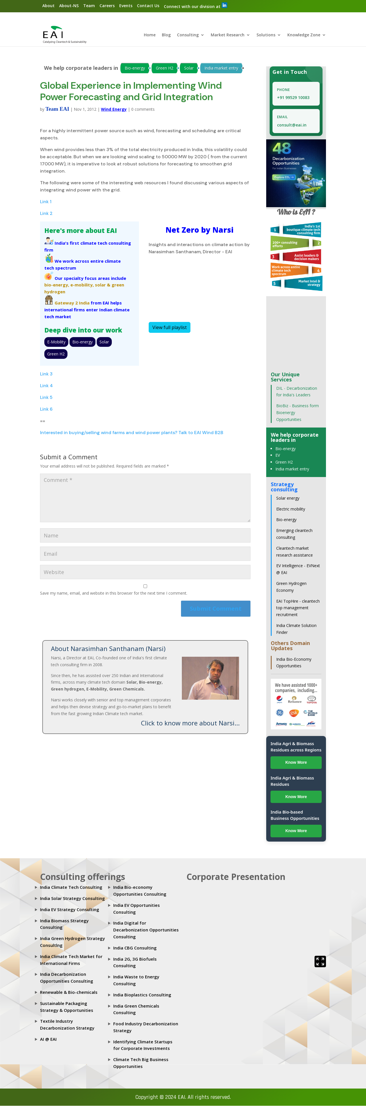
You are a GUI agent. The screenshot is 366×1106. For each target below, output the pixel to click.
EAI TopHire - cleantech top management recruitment (298, 608)
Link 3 (46, 374)
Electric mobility (290, 509)
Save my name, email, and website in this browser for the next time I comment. (113, 593)
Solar (189, 68)
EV (277, 455)
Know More (296, 762)
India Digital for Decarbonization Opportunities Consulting (146, 930)
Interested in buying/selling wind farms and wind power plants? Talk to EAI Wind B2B (131, 433)
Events (125, 5)
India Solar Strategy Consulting (72, 898)
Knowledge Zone (303, 35)
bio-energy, (56, 285)
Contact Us (148, 5)
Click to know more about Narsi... (190, 723)
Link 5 (46, 398)
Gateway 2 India (72, 303)
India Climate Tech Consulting (71, 887)
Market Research (227, 35)
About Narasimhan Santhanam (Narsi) (108, 648)
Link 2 (46, 214)
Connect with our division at (195, 5)
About (48, 5)
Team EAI (57, 109)
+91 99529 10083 (293, 98)
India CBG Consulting (135, 948)
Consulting (188, 35)
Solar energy (287, 498)
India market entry (221, 68)
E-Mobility (56, 342)
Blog (166, 35)
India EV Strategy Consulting (69, 910)
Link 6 (46, 409)
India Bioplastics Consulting (142, 995)
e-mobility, (82, 285)
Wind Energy (114, 109)
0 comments (143, 109)
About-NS (69, 5)
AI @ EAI (48, 1039)
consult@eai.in (292, 125)
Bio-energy (135, 68)
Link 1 (45, 202)
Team (89, 5)
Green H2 (164, 68)
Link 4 (46, 386)
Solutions (265, 35)
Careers (107, 5)
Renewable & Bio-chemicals (69, 992)
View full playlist (169, 328)
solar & (102, 285)
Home (150, 35)
